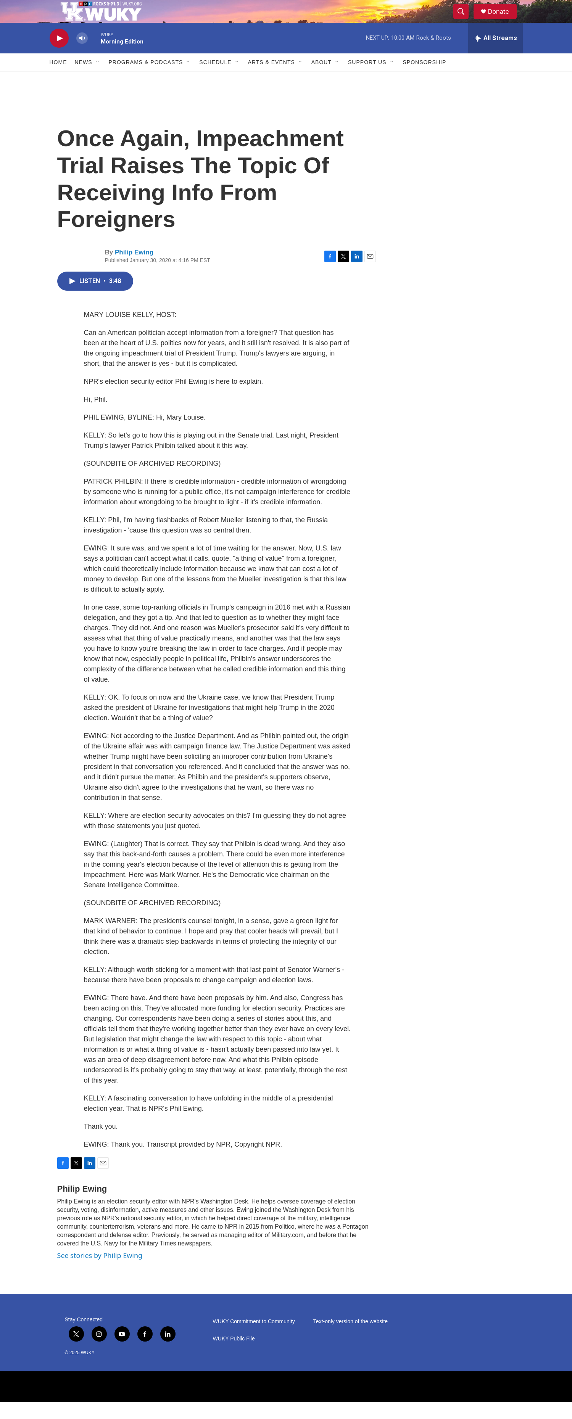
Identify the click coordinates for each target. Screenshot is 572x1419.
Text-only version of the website (350, 1339)
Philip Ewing (134, 269)
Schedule (215, 79)
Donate (503, 20)
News (83, 79)
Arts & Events (271, 79)
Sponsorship (424, 79)
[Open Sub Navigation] (98, 79)
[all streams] (495, 55)
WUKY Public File (234, 1356)
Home (58, 79)
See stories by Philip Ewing (100, 1272)
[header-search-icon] (464, 20)
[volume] (82, 55)
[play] (59, 55)
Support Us (367, 79)
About (321, 79)
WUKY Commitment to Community (254, 1339)
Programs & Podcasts (146, 79)
